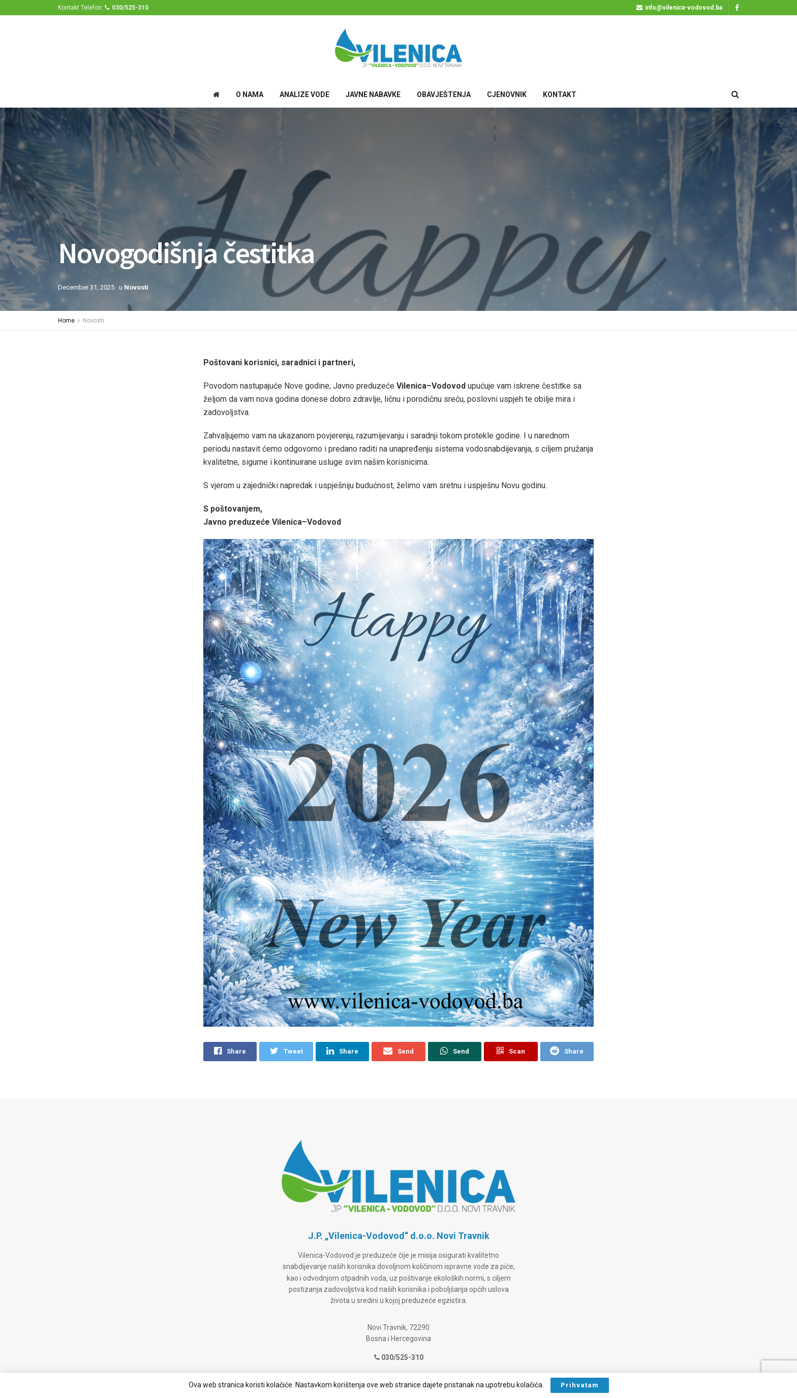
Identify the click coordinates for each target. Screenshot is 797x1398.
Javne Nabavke (373, 94)
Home (66, 320)
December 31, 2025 (86, 287)
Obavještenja (444, 94)
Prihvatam (580, 1385)
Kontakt (559, 94)
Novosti (136, 287)
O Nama (249, 94)
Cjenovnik (507, 94)
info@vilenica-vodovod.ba (679, 7)
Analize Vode (304, 94)
